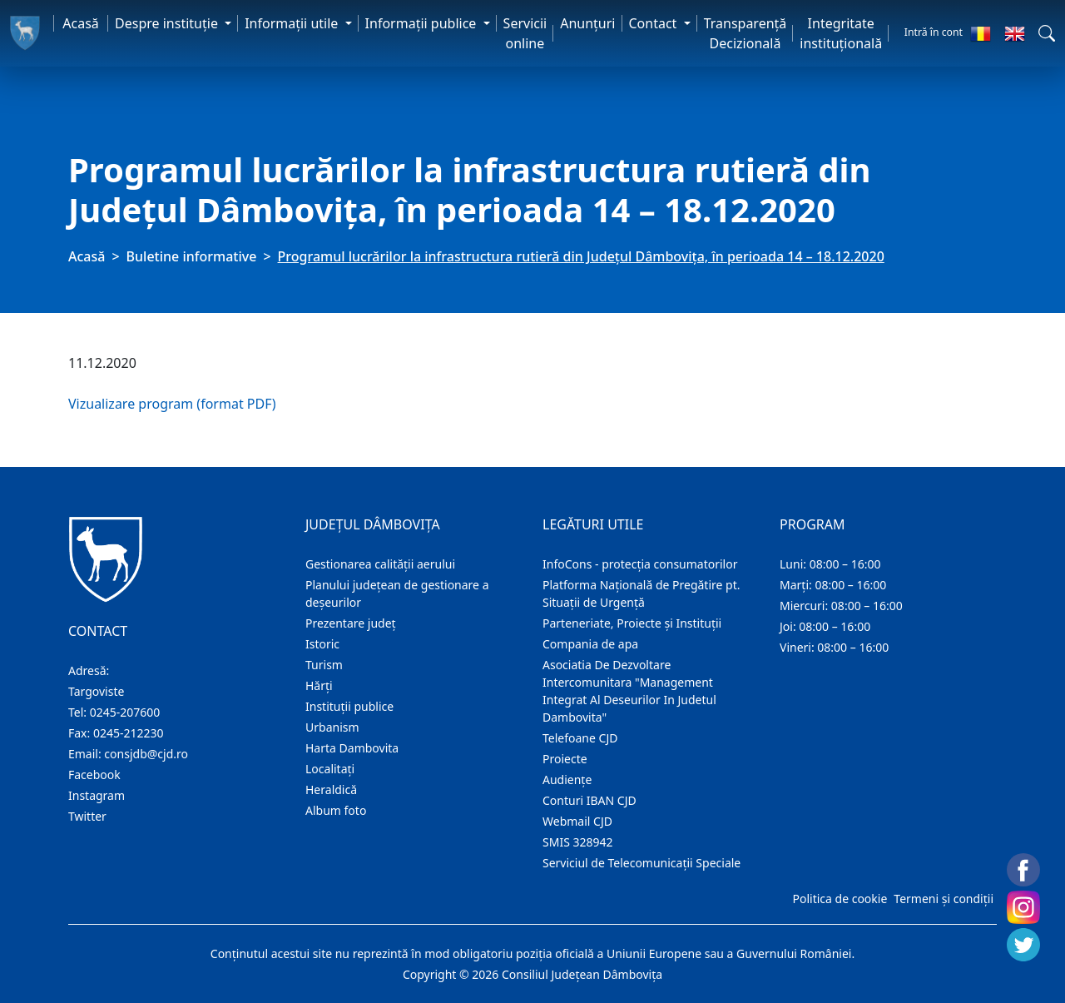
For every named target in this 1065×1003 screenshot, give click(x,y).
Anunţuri (587, 23)
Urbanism (332, 727)
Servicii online (525, 33)
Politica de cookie (839, 898)
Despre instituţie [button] (168, 23)
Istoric (322, 644)
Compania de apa (590, 644)
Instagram (96, 795)
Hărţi (319, 685)
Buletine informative (191, 256)
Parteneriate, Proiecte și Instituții (631, 623)
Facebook (94, 774)
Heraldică (331, 789)
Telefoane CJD (579, 738)
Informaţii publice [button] (422, 23)
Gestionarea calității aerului (380, 564)
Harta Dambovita (352, 748)
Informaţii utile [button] (293, 23)
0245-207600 (125, 712)
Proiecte (564, 759)
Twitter (87, 816)
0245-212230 (128, 733)
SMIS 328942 (577, 842)
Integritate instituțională (841, 33)
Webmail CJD (577, 821)
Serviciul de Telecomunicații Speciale (641, 863)
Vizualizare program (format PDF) (172, 404)
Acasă (80, 23)
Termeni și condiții (943, 898)
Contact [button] (655, 23)
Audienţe (567, 779)
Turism (324, 665)
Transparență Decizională (745, 33)
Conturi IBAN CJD (589, 800)
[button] (1046, 33)
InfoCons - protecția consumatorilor (640, 564)
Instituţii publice (349, 706)
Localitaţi (329, 769)
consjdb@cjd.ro (146, 754)
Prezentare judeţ (350, 623)
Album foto (335, 810)
